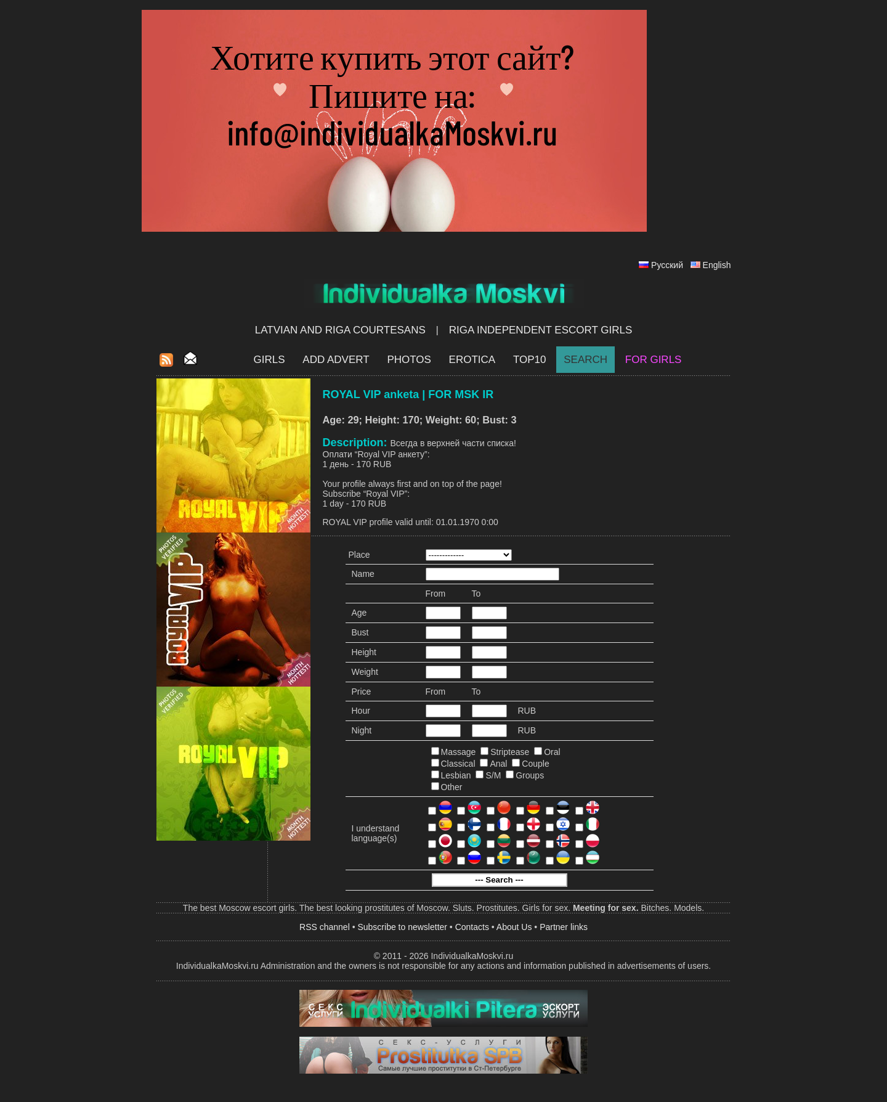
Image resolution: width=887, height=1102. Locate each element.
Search (585, 359)
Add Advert (335, 359)
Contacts (472, 927)
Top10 (529, 359)
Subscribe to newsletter (402, 927)
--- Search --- (499, 879)
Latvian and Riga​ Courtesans (340, 330)
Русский (667, 265)
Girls (269, 359)
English (717, 265)
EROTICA (472, 359)
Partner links (564, 927)
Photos (409, 359)
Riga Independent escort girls (541, 330)
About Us (514, 927)
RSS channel (324, 927)
